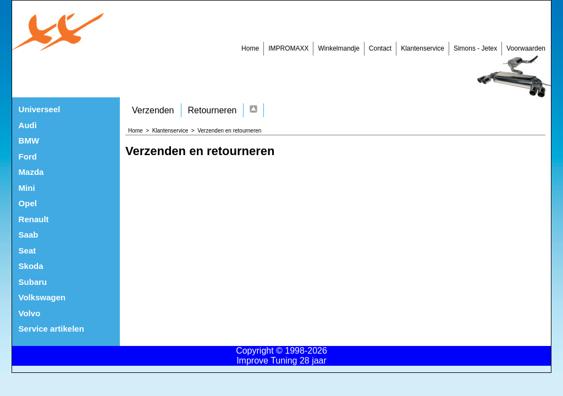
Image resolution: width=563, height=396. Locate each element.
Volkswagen (42, 297)
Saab (28, 234)
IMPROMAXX (288, 48)
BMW (29, 140)
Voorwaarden (525, 48)
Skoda (31, 266)
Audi (28, 125)
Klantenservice (422, 48)
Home (250, 48)
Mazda (31, 172)
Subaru (33, 282)
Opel (28, 203)
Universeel (39, 109)
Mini (27, 188)
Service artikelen (51, 328)
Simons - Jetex (475, 48)
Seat (27, 250)
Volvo (30, 313)
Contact (380, 48)
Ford (28, 156)
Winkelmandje (338, 48)
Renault (34, 219)
